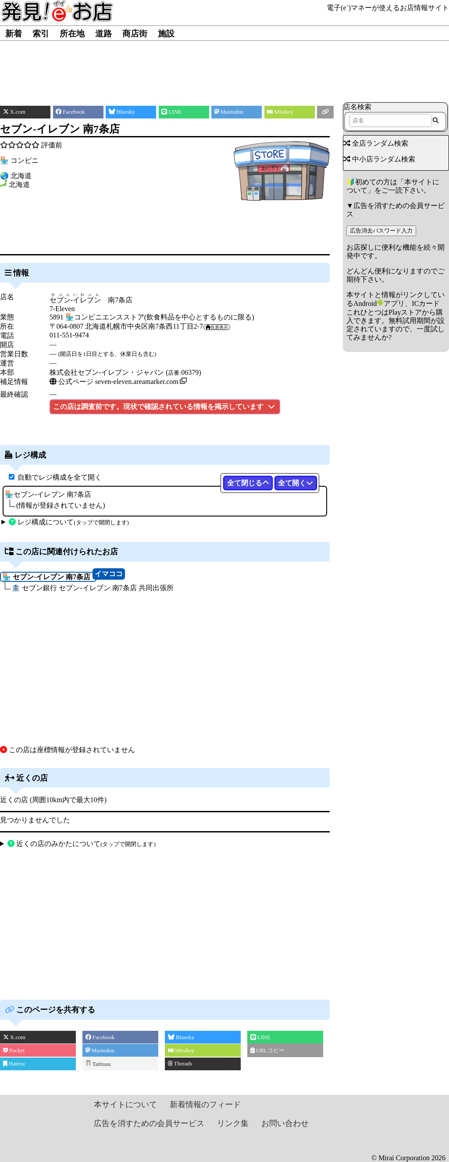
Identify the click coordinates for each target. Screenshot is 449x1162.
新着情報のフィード (205, 1104)
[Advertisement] (224, 67)
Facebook (100, 1037)
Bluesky (181, 1037)
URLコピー (267, 1050)
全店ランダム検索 (375, 143)
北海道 (19, 184)
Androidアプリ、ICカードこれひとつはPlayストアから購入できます (394, 312)
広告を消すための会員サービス (149, 1123)
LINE (260, 1037)
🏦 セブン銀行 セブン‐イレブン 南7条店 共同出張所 (92, 588)
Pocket (14, 1050)
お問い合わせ (285, 1123)
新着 (13, 33)
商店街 (134, 33)
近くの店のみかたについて (81, 843)
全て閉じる (248, 483)
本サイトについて (125, 1104)
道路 (103, 33)
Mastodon (100, 1050)
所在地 (72, 33)
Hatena (14, 1063)
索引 (40, 33)
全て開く (295, 483)
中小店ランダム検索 (379, 159)
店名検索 (357, 107)
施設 (166, 33)
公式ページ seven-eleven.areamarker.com (114, 381)
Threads (180, 1063)
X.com (14, 1037)
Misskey (181, 1050)
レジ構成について (69, 522)
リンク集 (233, 1123)
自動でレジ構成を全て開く (60, 477)
